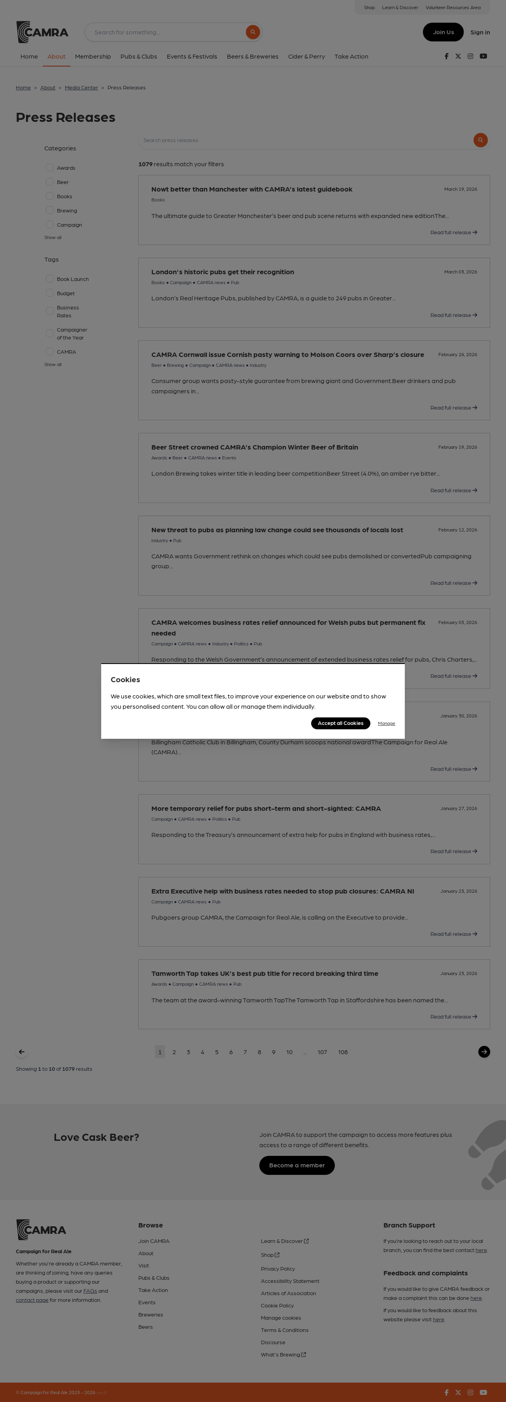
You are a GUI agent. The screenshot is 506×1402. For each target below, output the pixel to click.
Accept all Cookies (341, 722)
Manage (386, 723)
